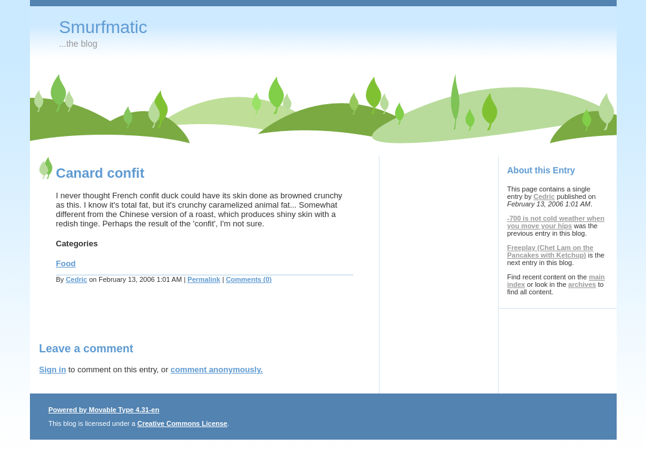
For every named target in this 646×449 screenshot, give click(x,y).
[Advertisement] (185, 320)
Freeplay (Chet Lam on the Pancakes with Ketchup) (550, 251)
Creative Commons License (182, 423)
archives (582, 284)
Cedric (76, 279)
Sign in (52, 369)
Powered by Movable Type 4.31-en (104, 409)
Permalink (203, 279)
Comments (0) (249, 279)
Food (66, 263)
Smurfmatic (103, 27)
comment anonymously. (216, 369)
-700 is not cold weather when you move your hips (556, 222)
